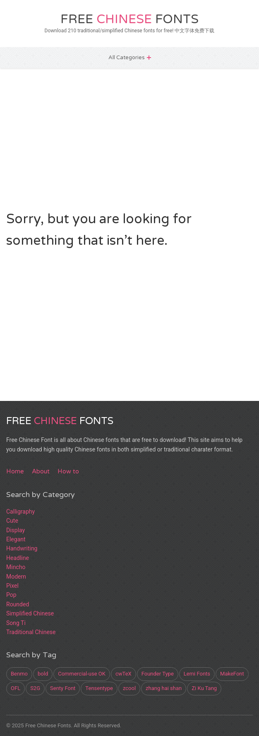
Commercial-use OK (82, 674)
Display (15, 530)
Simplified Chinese (30, 613)
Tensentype (99, 688)
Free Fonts (129, 19)
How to (68, 471)
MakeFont (232, 674)
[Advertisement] (129, 138)
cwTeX (123, 674)
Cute (12, 520)
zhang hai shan (164, 688)
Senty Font (62, 688)
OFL (15, 688)
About (41, 471)
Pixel (12, 585)
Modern (16, 576)
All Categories (126, 57)
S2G (35, 688)
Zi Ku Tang (204, 688)
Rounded (17, 604)
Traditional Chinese (30, 632)
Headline (17, 558)
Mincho (15, 567)
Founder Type (157, 674)
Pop (11, 594)
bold (43, 674)
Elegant (16, 539)
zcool (129, 688)
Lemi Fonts (197, 674)
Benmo (19, 674)
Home (15, 471)
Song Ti (16, 623)
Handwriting (21, 548)
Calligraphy (20, 511)
